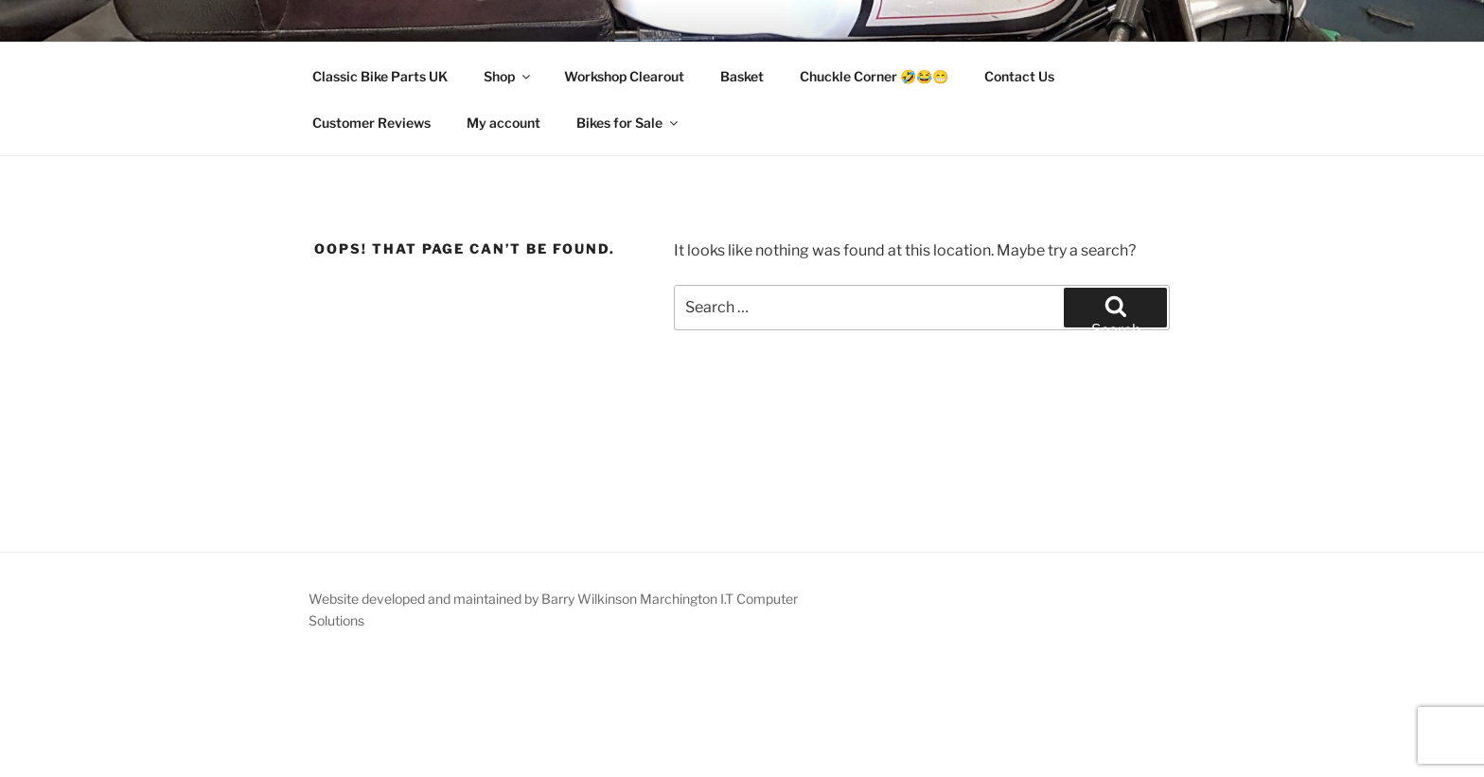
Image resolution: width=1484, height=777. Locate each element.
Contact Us (1019, 76)
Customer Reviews (371, 123)
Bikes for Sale (628, 123)
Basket (742, 76)
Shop (508, 76)
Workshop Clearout (624, 76)
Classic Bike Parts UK (380, 76)
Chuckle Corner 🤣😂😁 (874, 76)
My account (503, 123)
